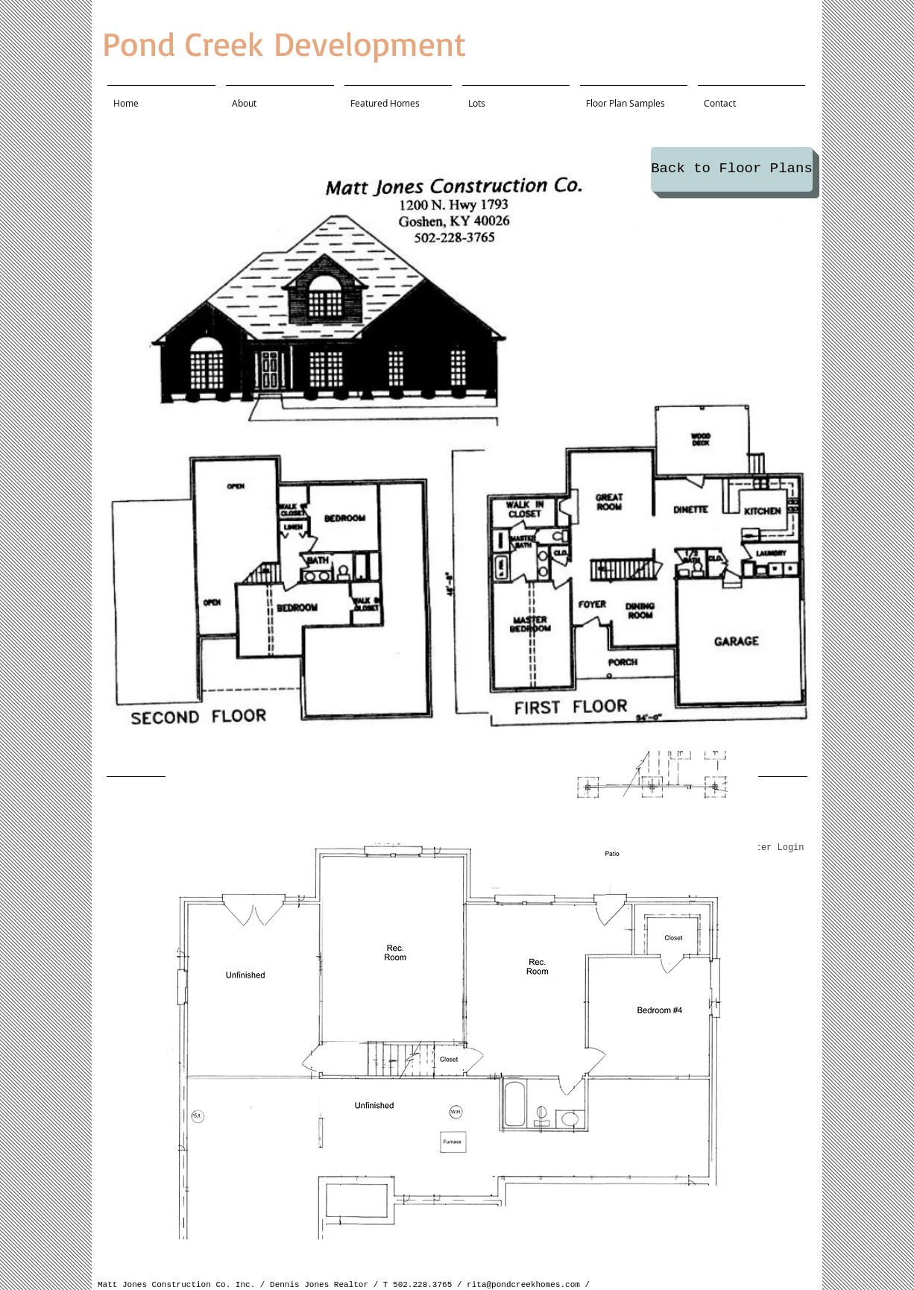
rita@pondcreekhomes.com (523, 1284)
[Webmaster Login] (763, 848)
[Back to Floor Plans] (732, 169)
